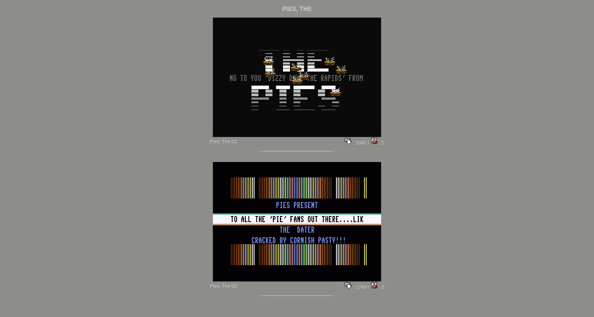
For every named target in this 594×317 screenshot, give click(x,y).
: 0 (377, 287)
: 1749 (356, 287)
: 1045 (356, 142)
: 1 (377, 142)
